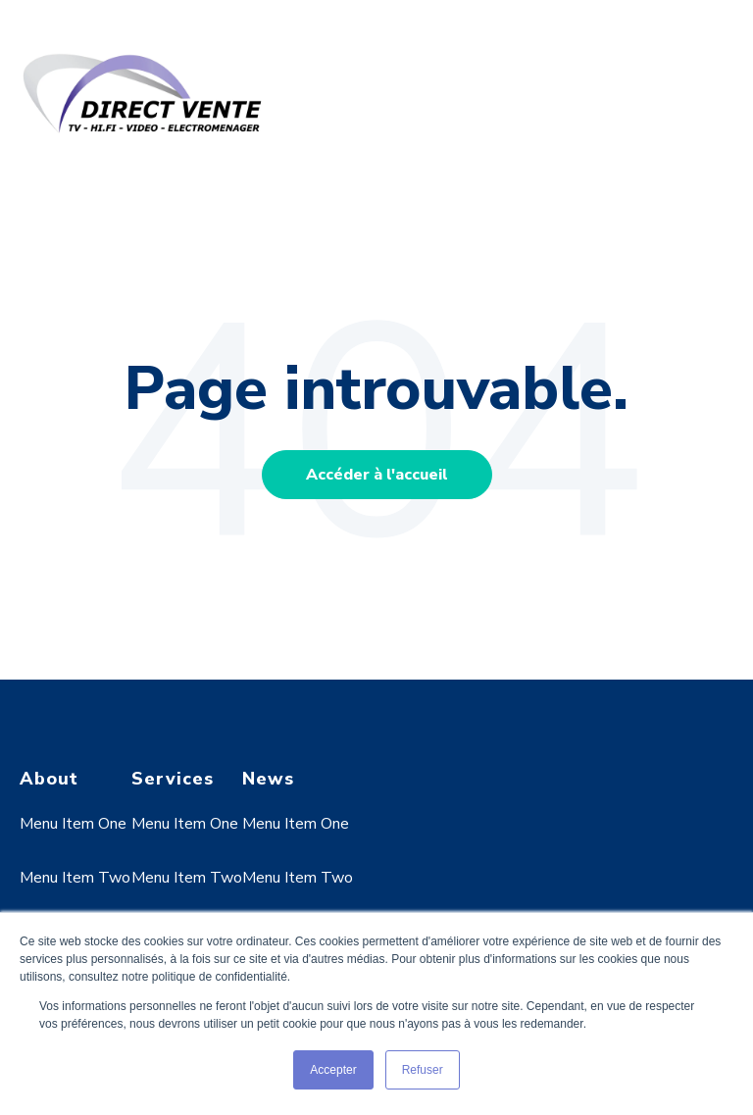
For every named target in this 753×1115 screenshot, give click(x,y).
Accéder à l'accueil (377, 474)
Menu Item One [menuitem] (73, 824)
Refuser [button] (422, 1070)
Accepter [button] (333, 1070)
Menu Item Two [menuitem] (75, 877)
